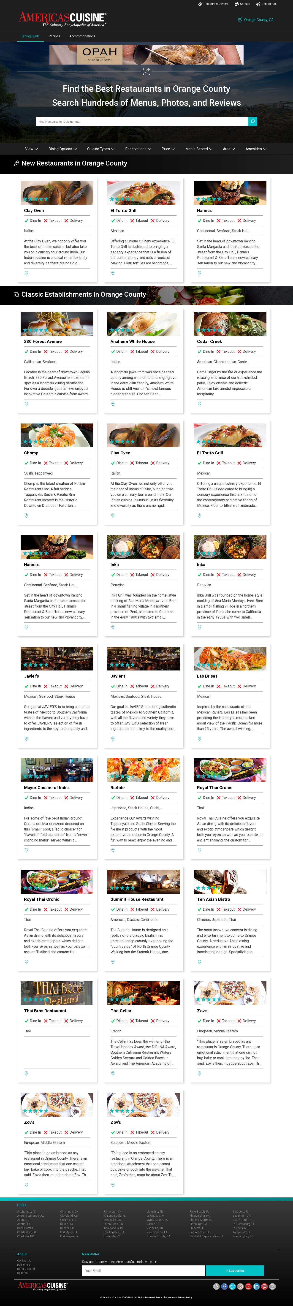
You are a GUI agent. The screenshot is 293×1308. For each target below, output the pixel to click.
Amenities (256, 149)
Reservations (138, 149)
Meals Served (199, 149)
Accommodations (82, 36)
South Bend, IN (242, 1219)
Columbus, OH (69, 1219)
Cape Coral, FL (26, 1228)
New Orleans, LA (156, 1232)
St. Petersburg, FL (244, 1224)
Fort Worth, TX (112, 1211)
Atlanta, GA (24, 1219)
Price (168, 149)
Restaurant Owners (213, 4)
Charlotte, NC (25, 1236)
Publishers (23, 1264)
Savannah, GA (241, 1215)
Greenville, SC (112, 1219)
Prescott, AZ (197, 1228)
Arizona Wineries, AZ (30, 1215)
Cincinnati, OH (69, 1211)
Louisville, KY (111, 1236)
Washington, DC (243, 1236)
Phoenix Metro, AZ (201, 1219)
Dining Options (63, 149)
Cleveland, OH (69, 1215)
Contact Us (266, 4)
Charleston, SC (26, 1232)
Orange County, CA (255, 20)
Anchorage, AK (26, 1211)
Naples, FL (152, 1224)
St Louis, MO (241, 1228)
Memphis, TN (154, 1211)
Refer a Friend (26, 1268)
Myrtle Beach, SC (157, 1219)
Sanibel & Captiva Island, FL (207, 1236)
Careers (242, 4)
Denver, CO (67, 1228)
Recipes (54, 36)
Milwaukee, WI (155, 1215)
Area (229, 149)
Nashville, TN (154, 1228)
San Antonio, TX (200, 1232)
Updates (22, 1273)
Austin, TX (23, 1224)
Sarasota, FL (240, 1211)
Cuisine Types (101, 149)
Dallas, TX (66, 1224)
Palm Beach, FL (199, 1211)
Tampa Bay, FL (242, 1232)
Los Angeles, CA (113, 1232)
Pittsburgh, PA (198, 1224)
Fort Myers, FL (69, 1232)
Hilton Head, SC (113, 1224)
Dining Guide (31, 36)
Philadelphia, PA (199, 1215)
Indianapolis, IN (113, 1228)
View (31, 149)
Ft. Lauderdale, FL (114, 1215)
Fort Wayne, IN (69, 1236)
